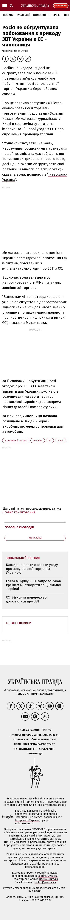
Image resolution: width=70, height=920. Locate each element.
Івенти (47, 730)
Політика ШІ (21, 739)
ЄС (50, 440)
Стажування (47, 748)
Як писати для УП (25, 748)
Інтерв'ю (54, 15)
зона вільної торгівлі (16, 440)
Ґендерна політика (43, 739)
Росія (60, 440)
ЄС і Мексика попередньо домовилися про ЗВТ (26, 599)
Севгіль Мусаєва (47, 876)
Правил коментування (18, 512)
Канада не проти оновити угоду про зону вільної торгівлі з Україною (32, 569)
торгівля (37, 440)
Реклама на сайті (29, 730)
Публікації (23, 15)
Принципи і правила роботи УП (34, 744)
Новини (8, 15)
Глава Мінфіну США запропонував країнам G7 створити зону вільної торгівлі (33, 585)
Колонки (39, 15)
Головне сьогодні (19, 527)
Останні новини (18, 623)
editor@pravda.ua (45, 882)
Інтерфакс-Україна (27, 820)
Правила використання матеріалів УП (34, 734)
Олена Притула (48, 879)
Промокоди (35, 753)
